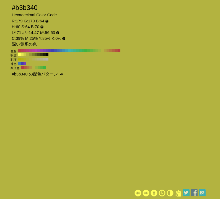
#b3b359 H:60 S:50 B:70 (33, 59)
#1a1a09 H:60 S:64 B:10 (44, 54)
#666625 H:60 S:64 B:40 (36, 54)
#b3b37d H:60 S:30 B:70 (38, 59)
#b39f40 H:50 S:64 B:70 (105, 50)
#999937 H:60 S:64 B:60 (30, 54)
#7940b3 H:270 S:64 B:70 (44, 50)
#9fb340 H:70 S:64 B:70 (99, 50)
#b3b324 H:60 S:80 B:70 (25, 59)
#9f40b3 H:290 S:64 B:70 (38, 50)
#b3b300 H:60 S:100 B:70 (19, 59)
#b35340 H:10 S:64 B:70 (116, 50)
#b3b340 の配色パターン (37, 74)
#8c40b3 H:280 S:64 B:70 (41, 50)
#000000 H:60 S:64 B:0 (47, 54)
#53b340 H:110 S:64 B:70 (88, 50)
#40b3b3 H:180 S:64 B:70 (69, 50)
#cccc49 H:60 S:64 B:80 (25, 54)
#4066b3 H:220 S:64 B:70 (58, 50)
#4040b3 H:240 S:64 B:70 (52, 50)
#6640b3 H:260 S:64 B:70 (47, 50)
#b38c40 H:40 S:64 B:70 (108, 50)
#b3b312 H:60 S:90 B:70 (22, 59)
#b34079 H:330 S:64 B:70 (27, 50)
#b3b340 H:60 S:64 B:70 (102, 50)
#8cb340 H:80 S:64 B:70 (96, 50)
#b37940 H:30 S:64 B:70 (110, 50)
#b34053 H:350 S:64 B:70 (22, 50)
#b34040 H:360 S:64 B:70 (19, 50)
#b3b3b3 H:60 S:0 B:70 (47, 59)
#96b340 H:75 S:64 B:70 (36, 67)
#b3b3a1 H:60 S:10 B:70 (44, 59)
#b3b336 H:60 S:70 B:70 (27, 59)
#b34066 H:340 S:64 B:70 (25, 50)
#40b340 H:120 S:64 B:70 (85, 50)
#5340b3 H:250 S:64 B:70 (49, 50)
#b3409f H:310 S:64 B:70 (33, 50)
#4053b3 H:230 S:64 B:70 (55, 50)
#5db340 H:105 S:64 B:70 (41, 67)
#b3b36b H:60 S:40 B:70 (36, 59)
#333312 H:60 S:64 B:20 (41, 54)
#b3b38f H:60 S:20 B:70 (41, 59)
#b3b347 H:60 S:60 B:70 (30, 59)
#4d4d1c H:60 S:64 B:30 (38, 54)
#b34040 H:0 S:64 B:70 (119, 50)
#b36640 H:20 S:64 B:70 (113, 50)
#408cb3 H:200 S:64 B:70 (63, 50)
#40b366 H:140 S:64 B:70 (80, 50)
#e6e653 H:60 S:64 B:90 (22, 54)
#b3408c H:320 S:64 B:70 (30, 50)
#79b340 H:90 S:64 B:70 (94, 50)
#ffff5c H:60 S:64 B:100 (19, 54)
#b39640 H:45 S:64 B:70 (30, 67)
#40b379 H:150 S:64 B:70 (77, 50)
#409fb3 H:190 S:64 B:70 (66, 50)
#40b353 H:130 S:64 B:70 (83, 50)
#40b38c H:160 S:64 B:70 (74, 50)
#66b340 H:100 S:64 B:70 (91, 50)
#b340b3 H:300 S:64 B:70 (36, 50)
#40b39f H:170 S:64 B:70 (72, 50)
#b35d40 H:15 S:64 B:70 (25, 67)
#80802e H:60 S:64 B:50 (33, 54)
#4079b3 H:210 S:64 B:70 (60, 50)
